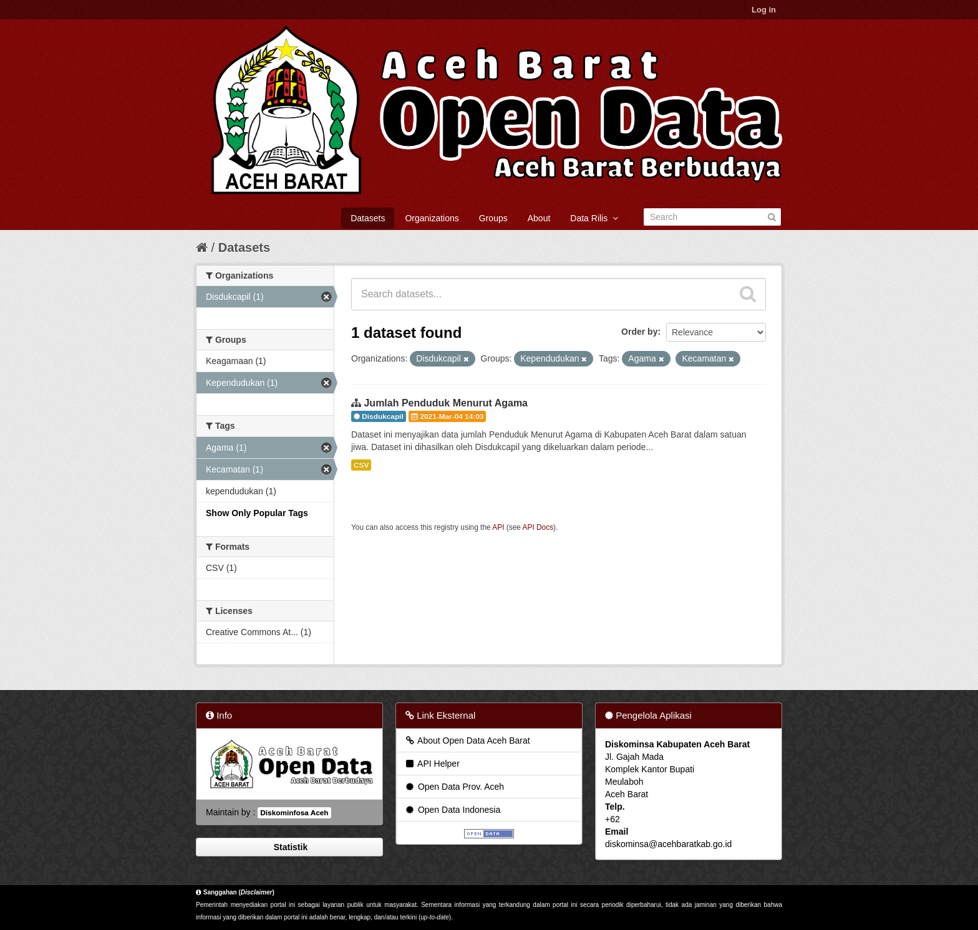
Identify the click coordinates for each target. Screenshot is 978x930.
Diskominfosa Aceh (294, 812)
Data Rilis (594, 218)
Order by (639, 332)
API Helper (432, 764)
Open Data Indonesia (452, 810)
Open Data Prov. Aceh (454, 787)
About (539, 218)
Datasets (368, 218)
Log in (764, 9)
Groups (493, 218)
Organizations (431, 218)
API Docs (538, 527)
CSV (361, 465)
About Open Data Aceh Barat (467, 740)
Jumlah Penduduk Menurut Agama (446, 403)
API (498, 527)
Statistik (289, 847)
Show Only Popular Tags (257, 513)
